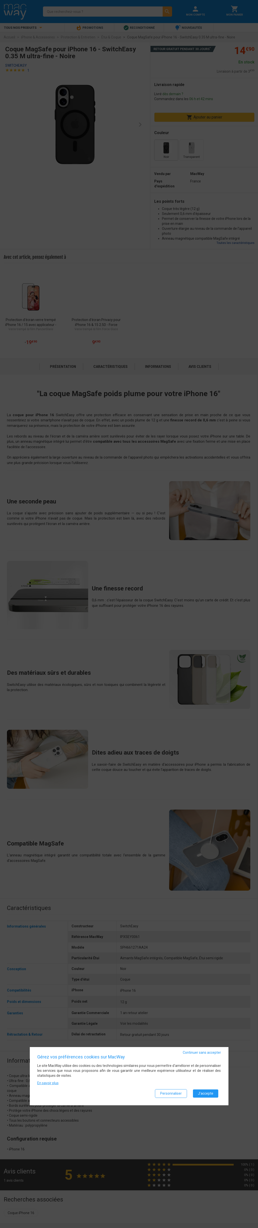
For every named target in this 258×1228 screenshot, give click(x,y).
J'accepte (205, 1093)
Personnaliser (171, 1093)
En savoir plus (48, 1083)
